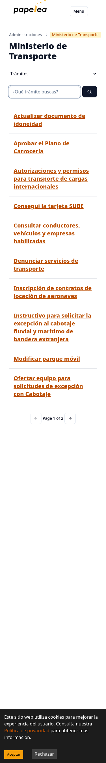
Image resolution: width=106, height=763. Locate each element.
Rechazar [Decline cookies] (44, 754)
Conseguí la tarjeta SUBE (49, 206)
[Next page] (70, 418)
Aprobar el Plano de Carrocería (42, 147)
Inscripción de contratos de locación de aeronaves (53, 292)
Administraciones (25, 34)
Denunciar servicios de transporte (46, 264)
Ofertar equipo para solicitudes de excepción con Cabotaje (48, 386)
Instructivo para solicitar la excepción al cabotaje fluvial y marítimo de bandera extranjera (52, 327)
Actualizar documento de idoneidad (49, 120)
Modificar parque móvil (47, 358)
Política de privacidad (26, 730)
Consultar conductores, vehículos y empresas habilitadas (47, 233)
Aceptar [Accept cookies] (13, 754)
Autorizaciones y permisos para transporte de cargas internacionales (51, 178)
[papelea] (31, 11)
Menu (78, 11)
